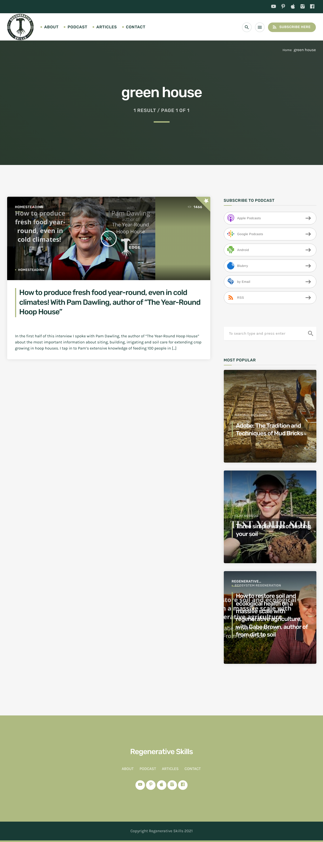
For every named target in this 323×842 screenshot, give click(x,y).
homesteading (31, 270)
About (51, 27)
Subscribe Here (291, 27)
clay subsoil (247, 516)
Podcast (77, 27)
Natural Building (251, 415)
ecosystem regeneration (258, 585)
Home (287, 50)
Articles (106, 27)
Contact (135, 27)
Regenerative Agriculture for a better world (250, 582)
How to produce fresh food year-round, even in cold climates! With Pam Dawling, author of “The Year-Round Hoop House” (110, 302)
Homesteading (29, 207)
